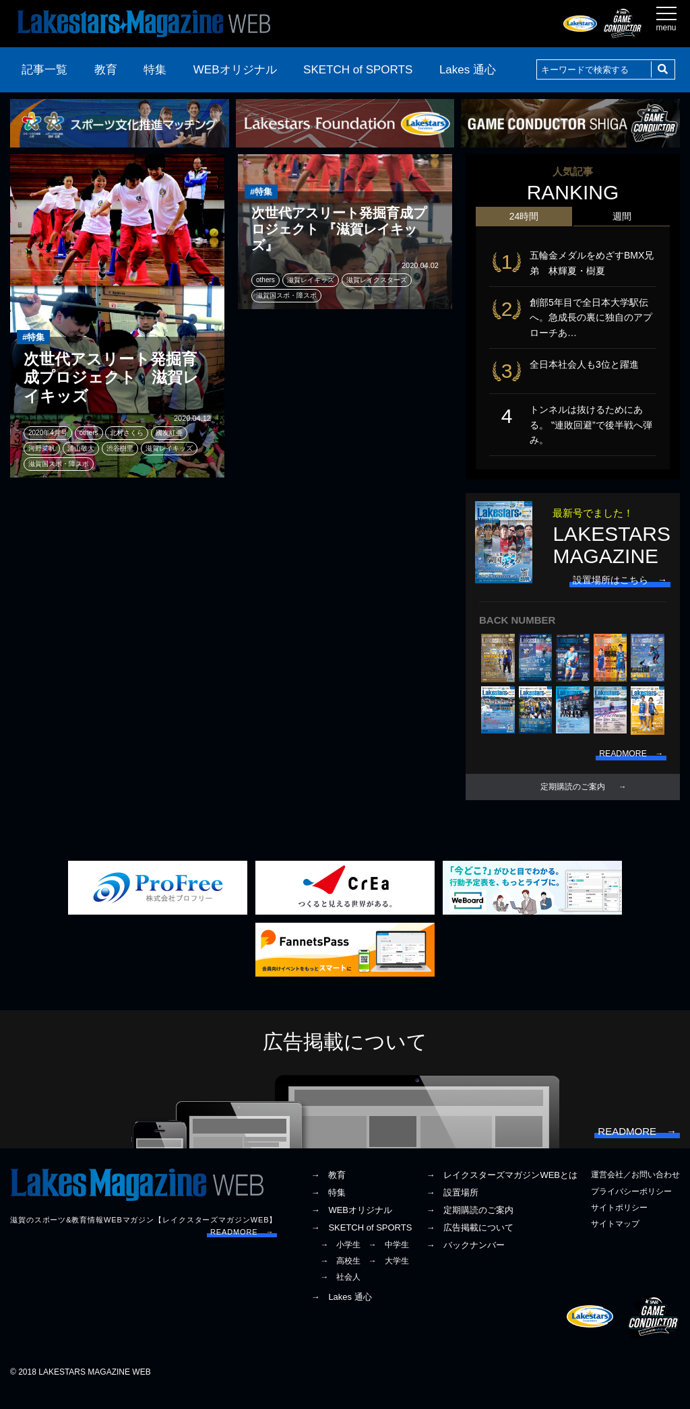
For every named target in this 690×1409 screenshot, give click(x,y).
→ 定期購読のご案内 (469, 1227)
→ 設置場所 (452, 1210)
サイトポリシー (619, 1224)
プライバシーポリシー (631, 1208)
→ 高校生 (340, 1277)
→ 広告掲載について (469, 1244)
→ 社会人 (340, 1294)
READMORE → (242, 1249)
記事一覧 (44, 69)
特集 (155, 69)
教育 (105, 69)
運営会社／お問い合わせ (635, 1192)
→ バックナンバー (465, 1262)
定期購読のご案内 (573, 796)
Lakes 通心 (467, 69)
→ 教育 (328, 1192)
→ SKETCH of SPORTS (361, 1244)
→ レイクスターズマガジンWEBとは (501, 1192)
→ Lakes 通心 (341, 1314)
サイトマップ (615, 1241)
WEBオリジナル (235, 69)
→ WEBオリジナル (351, 1227)
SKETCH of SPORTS (357, 69)
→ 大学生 (389, 1277)
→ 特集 (328, 1210)
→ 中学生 (389, 1261)
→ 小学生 (340, 1261)
